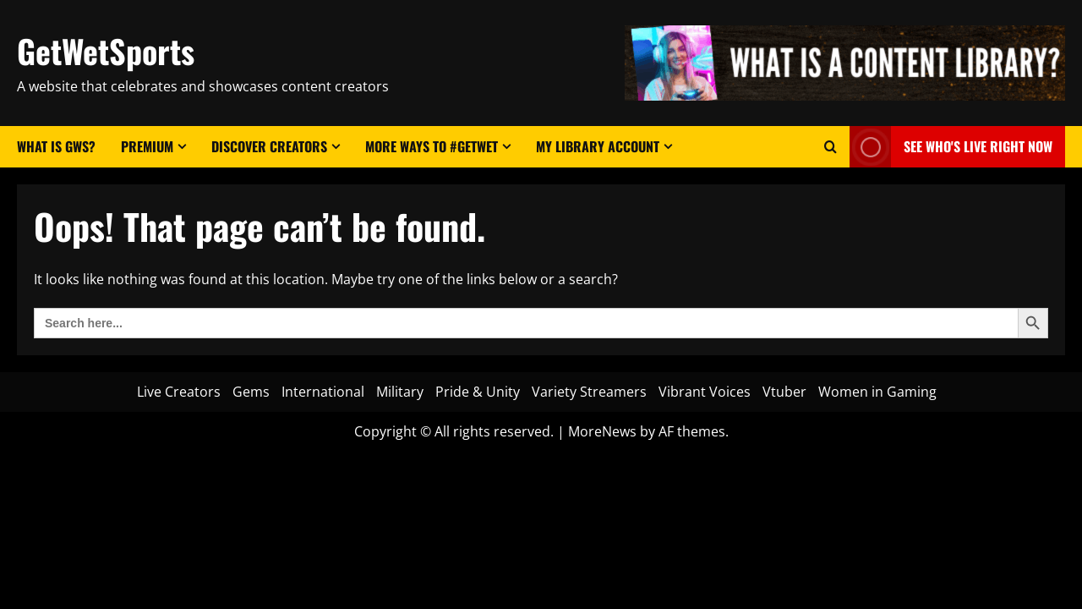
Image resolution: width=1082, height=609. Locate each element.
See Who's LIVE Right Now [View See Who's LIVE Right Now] (951, 146)
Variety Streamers (589, 391)
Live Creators (179, 391)
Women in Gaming (877, 391)
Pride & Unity (477, 391)
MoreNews (602, 431)
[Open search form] (830, 146)
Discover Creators (269, 146)
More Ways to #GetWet (431, 146)
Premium (147, 146)
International (322, 391)
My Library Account (597, 146)
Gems (251, 391)
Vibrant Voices (704, 391)
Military (400, 391)
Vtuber (784, 391)
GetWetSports (105, 50)
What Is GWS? (56, 146)
